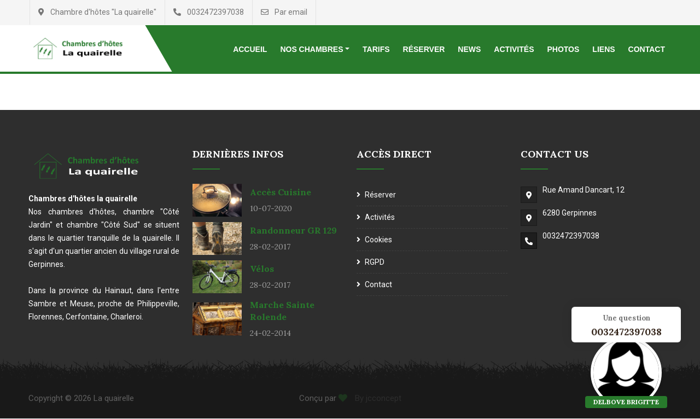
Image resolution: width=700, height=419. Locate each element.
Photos (563, 49)
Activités (514, 49)
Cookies (378, 240)
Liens (603, 49)
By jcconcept (377, 399)
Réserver (424, 49)
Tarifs (376, 49)
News (469, 49)
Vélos (262, 269)
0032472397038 (570, 236)
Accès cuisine (280, 192)
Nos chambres (311, 49)
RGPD (374, 262)
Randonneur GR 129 (293, 230)
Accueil (250, 49)
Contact (646, 49)
